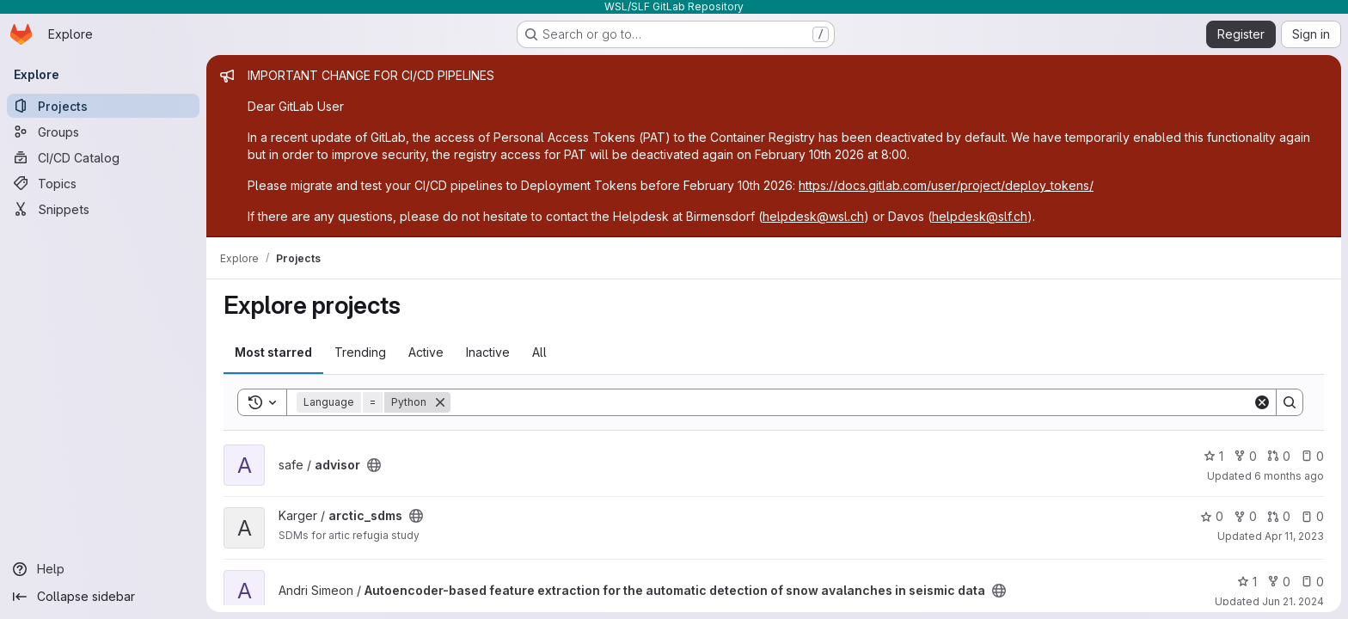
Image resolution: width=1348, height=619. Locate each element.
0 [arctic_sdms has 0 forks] (1245, 516)
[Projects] (103, 106)
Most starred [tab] (273, 352)
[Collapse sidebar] (103, 597)
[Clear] (1262, 402)
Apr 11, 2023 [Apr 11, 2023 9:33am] (1294, 536)
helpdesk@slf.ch (979, 216)
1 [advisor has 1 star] (1213, 456)
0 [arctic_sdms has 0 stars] (1211, 516)
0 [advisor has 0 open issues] (1312, 456)
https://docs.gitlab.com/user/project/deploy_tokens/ (946, 185)
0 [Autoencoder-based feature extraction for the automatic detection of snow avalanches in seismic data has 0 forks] (1278, 581)
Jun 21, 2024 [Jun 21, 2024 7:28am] (1293, 601)
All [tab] (539, 352)
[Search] (851, 402)
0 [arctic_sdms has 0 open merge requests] (1278, 516)
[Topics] (103, 183)
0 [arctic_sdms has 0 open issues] (1312, 516)
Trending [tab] (360, 352)
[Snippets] (103, 209)
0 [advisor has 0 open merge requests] (1278, 456)
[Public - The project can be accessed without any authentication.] (374, 465)
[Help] (103, 569)
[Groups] (103, 132)
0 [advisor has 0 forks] (1245, 456)
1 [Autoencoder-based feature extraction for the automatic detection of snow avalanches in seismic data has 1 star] (1247, 581)
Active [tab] (426, 352)
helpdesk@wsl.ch (813, 216)
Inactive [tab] (488, 352)
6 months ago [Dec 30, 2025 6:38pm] (1289, 475)
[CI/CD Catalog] (103, 157)
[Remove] (440, 402)
